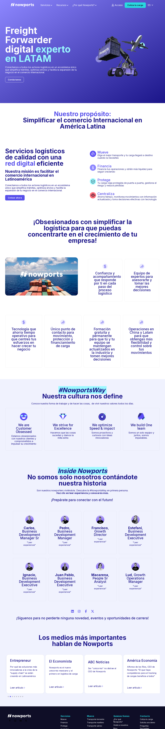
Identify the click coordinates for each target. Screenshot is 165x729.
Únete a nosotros (120, 725)
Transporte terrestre (95, 719)
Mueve (64, 719)
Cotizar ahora (15, 197)
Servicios (45, 5)
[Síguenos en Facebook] (85, 611)
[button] (8, 696)
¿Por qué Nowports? (83, 5)
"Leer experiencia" (29, 543)
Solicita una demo (147, 722)
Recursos (61, 5)
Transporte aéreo (94, 726)
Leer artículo (18, 688)
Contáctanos (14, 79)
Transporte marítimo (95, 722)
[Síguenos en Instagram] (79, 611)
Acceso (119, 5)
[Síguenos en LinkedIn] (72, 611)
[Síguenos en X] (92, 611)
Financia (64, 722)
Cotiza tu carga (135, 5)
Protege (64, 726)
